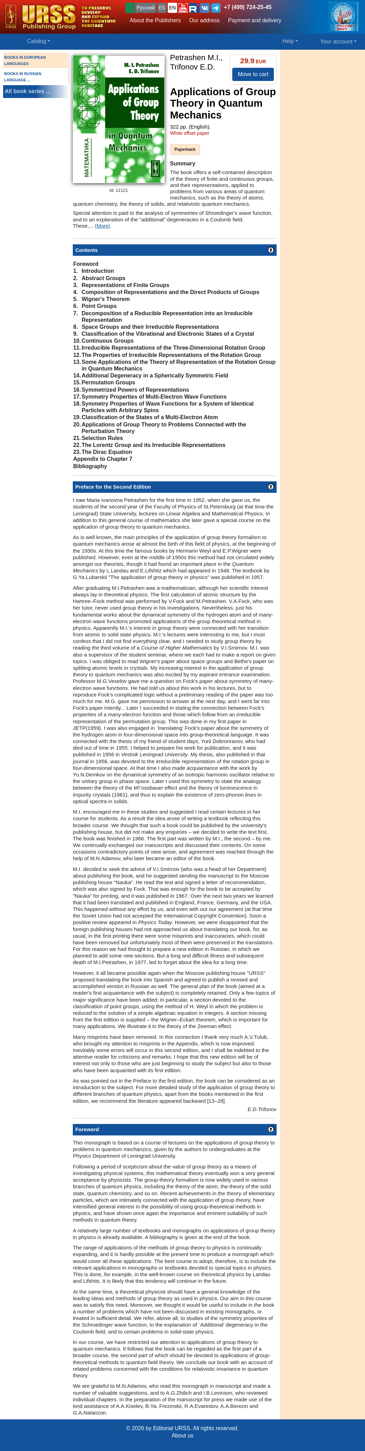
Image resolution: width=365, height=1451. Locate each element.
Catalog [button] (36, 41)
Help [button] (288, 41)
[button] (183, 8)
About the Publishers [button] (155, 20)
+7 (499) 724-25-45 (247, 7)
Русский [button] (146, 7)
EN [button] (172, 7)
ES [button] (162, 7)
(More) (102, 226)
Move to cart (253, 74)
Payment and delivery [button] (254, 20)
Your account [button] (336, 41)
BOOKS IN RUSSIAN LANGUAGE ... (22, 77)
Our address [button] (204, 20)
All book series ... (28, 91)
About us (182, 1435)
